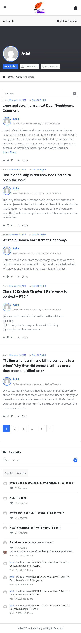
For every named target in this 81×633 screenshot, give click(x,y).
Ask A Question (67, 21)
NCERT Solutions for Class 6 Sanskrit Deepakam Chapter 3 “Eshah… (39, 593)
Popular (9, 473)
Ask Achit (10, 66)
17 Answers (18, 547)
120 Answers (19, 488)
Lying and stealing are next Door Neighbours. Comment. (38, 108)
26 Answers (18, 517)
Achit (25, 53)
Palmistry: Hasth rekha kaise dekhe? (32, 542)
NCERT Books (18, 497)
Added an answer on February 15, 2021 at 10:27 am (37, 193)
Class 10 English (39, 100)
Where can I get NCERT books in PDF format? (37, 512)
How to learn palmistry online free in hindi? (35, 527)
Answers (21, 473)
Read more (10, 152)
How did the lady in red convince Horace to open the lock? (37, 177)
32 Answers (18, 503)
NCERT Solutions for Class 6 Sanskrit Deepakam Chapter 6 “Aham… (39, 607)
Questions (50, 66)
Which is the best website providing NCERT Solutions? (42, 482)
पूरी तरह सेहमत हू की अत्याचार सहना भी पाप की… (54, 551)
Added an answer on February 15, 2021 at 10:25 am (37, 383)
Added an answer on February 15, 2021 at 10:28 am (37, 123)
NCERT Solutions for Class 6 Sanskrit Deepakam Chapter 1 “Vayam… (39, 564)
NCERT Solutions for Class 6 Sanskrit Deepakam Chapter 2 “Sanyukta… (39, 578)
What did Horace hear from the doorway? (35, 240)
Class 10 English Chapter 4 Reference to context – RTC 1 (35, 294)
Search (8, 21)
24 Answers (18, 532)
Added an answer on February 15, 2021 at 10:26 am (37, 253)
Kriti (12, 562)
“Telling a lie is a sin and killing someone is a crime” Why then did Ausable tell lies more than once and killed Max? (38, 365)
